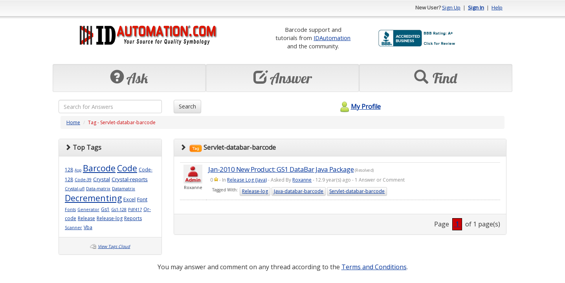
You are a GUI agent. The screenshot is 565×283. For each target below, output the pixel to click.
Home (73, 122)
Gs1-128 (119, 209)
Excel (129, 199)
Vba (88, 227)
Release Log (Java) (247, 179)
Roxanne (302, 179)
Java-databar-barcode (298, 191)
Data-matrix (98, 188)
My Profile (359, 106)
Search (187, 106)
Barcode (99, 168)
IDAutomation (332, 38)
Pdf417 (135, 209)
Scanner (73, 227)
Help (497, 7)
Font (142, 199)
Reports (133, 218)
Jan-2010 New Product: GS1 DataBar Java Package (281, 169)
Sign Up (451, 7)
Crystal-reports (130, 179)
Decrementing (93, 198)
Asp (78, 170)
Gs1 (105, 209)
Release (86, 218)
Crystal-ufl (74, 188)
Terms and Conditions (374, 267)
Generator (88, 209)
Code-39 (83, 179)
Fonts (70, 209)
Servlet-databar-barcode (357, 191)
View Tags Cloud (114, 246)
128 (69, 169)
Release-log (110, 218)
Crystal (101, 179)
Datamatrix (123, 188)
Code (127, 168)
